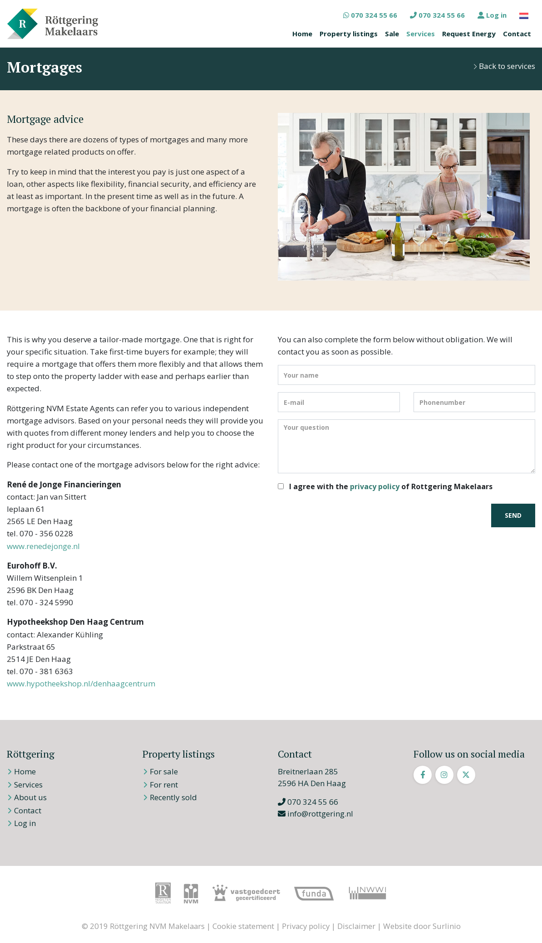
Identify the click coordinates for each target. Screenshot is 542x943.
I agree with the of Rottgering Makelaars (391, 486)
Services (420, 33)
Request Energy (469, 33)
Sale (392, 33)
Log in (492, 14)
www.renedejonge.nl (43, 546)
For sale (164, 771)
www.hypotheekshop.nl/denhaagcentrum (81, 683)
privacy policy (374, 486)
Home (302, 33)
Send (513, 515)
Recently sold (173, 797)
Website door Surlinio (422, 926)
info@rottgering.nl (315, 813)
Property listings (349, 33)
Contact (517, 33)
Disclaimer (356, 926)
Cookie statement (243, 926)
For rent (164, 784)
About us (30, 797)
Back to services (504, 66)
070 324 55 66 (370, 14)
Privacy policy (306, 926)
